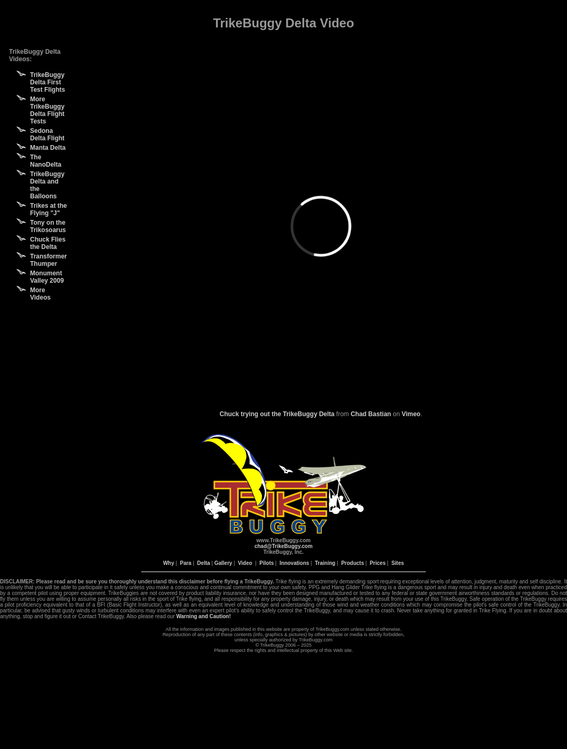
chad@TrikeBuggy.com (283, 546)
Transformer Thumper (48, 260)
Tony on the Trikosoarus (48, 226)
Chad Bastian (370, 414)
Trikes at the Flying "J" (48, 209)
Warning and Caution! (203, 616)
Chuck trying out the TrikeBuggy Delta (277, 414)
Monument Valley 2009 (47, 277)
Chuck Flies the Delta (47, 243)
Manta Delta (47, 147)
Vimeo (411, 414)
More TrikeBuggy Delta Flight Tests (47, 110)
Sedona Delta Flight (47, 134)
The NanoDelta (45, 160)
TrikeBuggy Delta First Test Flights (47, 82)
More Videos (40, 293)
